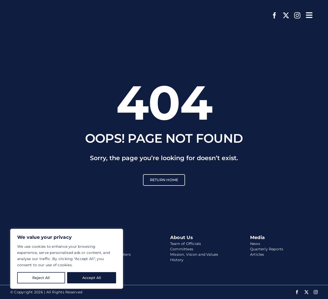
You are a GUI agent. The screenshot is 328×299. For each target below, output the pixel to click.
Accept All (91, 277)
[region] (66, 259)
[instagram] (297, 15)
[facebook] (274, 15)
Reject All (41, 277)
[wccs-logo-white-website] (42, 7)
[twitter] (286, 15)
